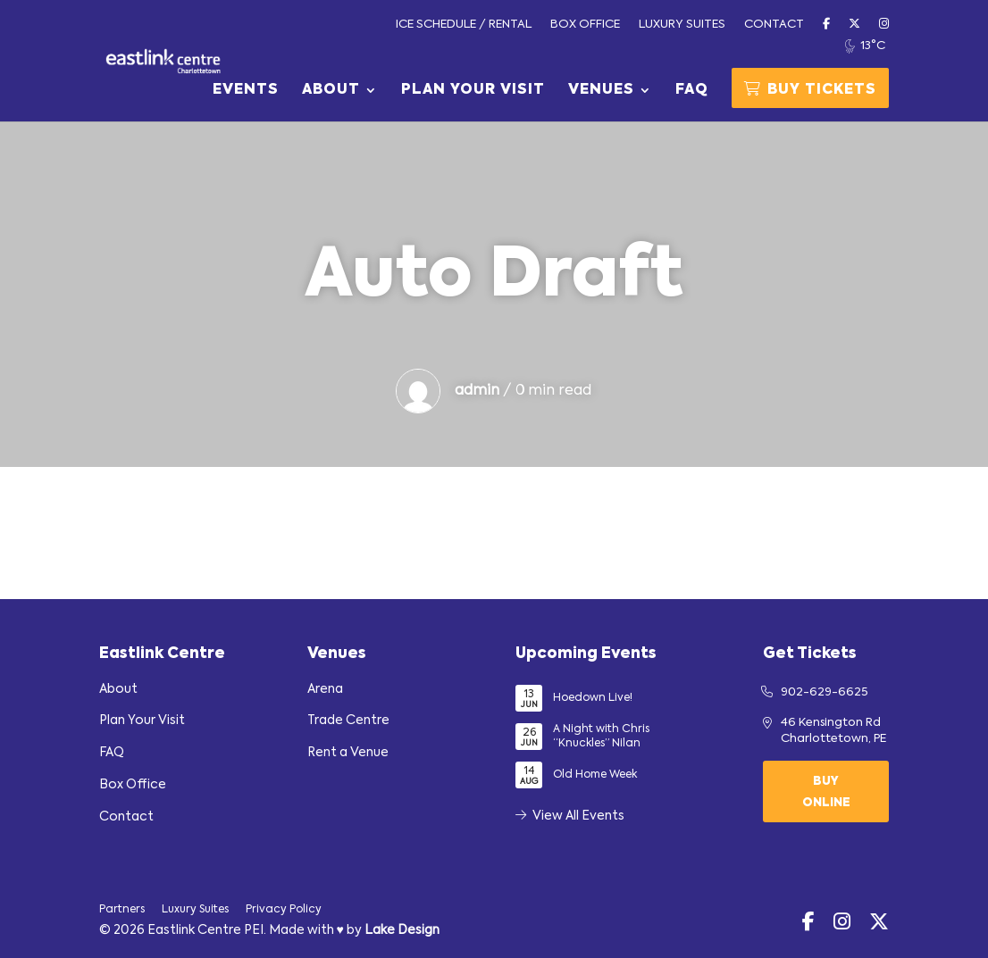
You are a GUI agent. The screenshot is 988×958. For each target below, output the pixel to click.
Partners (122, 909)
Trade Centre (348, 720)
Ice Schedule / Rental (464, 24)
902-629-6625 (824, 692)
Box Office (585, 24)
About (331, 90)
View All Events (569, 816)
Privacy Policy (284, 909)
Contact (774, 24)
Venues (601, 90)
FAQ (691, 90)
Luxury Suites (682, 24)
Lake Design (402, 930)
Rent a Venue (348, 752)
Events (246, 90)
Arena (325, 689)
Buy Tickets (810, 89)
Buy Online (826, 792)
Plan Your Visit (473, 90)
